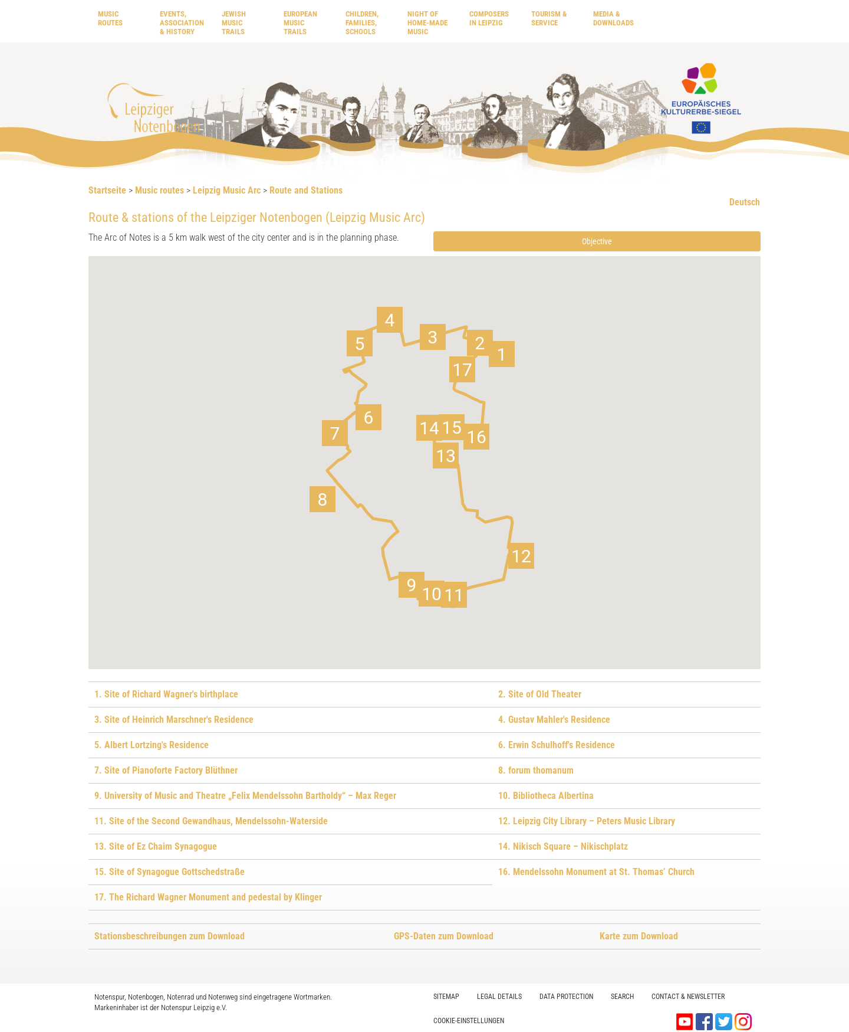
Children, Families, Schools (362, 22)
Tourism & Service (549, 18)
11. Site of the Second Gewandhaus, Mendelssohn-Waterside (211, 821)
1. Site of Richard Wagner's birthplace (166, 694)
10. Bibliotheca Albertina (546, 795)
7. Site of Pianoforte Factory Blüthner (166, 770)
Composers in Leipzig (489, 18)
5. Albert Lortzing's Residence (151, 745)
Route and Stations (306, 190)
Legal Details (499, 996)
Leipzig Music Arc (227, 190)
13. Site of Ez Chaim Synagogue (155, 846)
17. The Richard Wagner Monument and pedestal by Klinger (208, 897)
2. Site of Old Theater (539, 694)
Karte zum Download (639, 936)
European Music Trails (300, 22)
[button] (501, 354)
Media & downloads (613, 18)
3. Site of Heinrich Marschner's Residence (174, 719)
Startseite (107, 190)
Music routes (110, 18)
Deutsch (744, 202)
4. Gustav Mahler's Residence (554, 719)
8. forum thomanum (536, 770)
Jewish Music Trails (234, 22)
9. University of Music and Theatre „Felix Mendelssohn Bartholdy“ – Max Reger (245, 795)
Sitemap (446, 996)
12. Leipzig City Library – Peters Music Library (586, 821)
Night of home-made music (427, 22)
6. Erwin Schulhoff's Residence (556, 745)
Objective (597, 241)
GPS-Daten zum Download (443, 936)
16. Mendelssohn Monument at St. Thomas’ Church (596, 871)
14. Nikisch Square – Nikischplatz (563, 846)
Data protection (566, 996)
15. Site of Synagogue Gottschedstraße (169, 871)
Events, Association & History (182, 22)
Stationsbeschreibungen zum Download (169, 936)
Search (622, 996)
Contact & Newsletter (688, 996)
